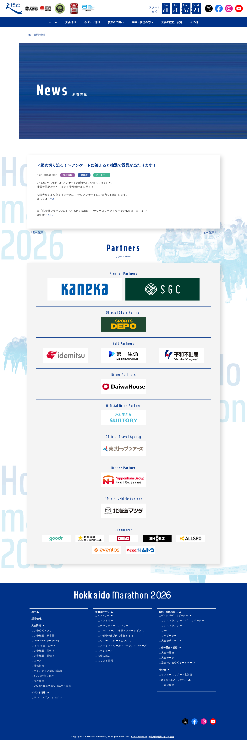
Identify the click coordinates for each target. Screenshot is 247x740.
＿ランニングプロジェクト (47, 697)
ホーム (53, 22)
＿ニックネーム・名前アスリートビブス (119, 630)
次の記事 (209, 232)
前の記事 (38, 232)
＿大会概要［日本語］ (44, 635)
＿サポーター (168, 635)
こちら (51, 198)
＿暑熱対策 (37, 665)
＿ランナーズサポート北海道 (175, 674)
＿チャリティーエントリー (112, 625)
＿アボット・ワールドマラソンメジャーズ (121, 645)
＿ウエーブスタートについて (113, 640)
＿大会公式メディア (170, 640)
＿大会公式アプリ (41, 630)
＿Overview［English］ (46, 640)
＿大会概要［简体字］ (44, 650)
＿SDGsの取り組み (42, 675)
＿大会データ (166, 657)
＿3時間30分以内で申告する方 (114, 635)
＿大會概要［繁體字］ (44, 655)
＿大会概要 (166, 684)
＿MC (163, 630)
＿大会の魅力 (103, 655)
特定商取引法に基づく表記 (161, 737)
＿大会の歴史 (166, 652)
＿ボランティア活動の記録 (47, 670)
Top (29, 34)
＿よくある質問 (104, 660)
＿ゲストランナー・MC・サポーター (181, 620)
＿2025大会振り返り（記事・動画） (52, 685)
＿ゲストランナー (170, 625)
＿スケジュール (104, 650)
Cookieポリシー (139, 737)
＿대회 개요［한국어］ (44, 645)
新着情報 (36, 618)
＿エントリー (104, 620)
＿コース (36, 660)
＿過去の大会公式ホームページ (177, 662)
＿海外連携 (37, 680)
